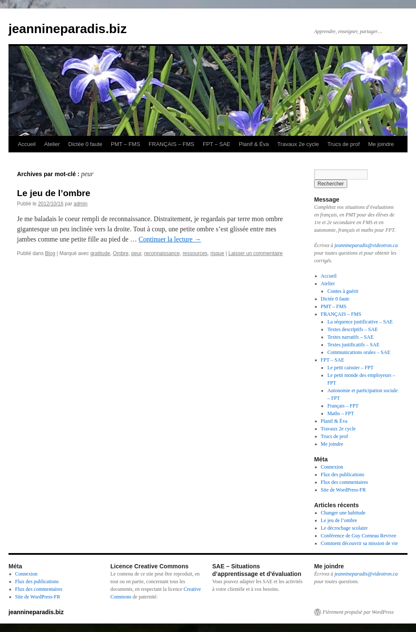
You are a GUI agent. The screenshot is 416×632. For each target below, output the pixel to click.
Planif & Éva (254, 144)
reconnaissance (162, 253)
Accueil (27, 144)
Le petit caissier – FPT (350, 368)
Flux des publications (343, 475)
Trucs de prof (343, 144)
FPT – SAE (216, 144)
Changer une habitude (343, 513)
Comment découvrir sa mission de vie (359, 543)
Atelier (52, 144)
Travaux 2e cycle (298, 144)
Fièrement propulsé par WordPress (358, 612)
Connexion (332, 467)
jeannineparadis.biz (67, 29)
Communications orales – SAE (358, 352)
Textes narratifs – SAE (350, 337)
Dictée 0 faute (85, 144)
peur (136, 253)
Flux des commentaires (344, 482)
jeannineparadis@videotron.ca (366, 245)
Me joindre (381, 144)
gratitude (100, 253)
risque (217, 253)
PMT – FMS (125, 144)
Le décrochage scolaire (344, 528)
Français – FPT (342, 406)
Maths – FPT (340, 413)
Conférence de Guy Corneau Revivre (358, 536)
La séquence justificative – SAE (360, 322)
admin (80, 204)
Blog (50, 253)
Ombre (121, 253)
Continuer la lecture (170, 239)
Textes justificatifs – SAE (353, 345)
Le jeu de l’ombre (53, 193)
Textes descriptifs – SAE (352, 329)
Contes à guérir (342, 291)
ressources (195, 253)
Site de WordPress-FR (343, 490)
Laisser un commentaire (255, 253)
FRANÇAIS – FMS (171, 144)
